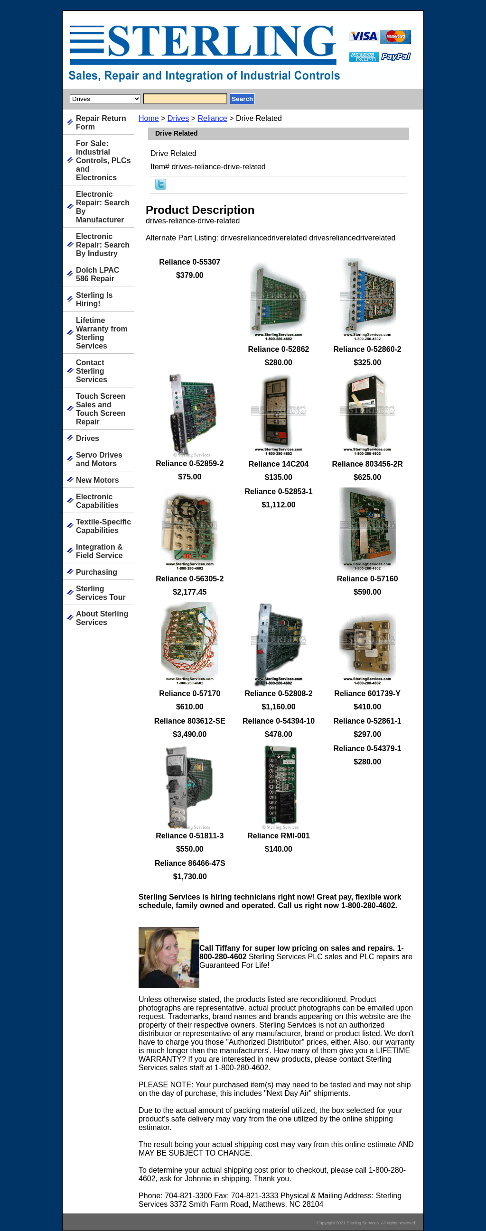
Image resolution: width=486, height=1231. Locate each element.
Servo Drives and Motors (99, 459)
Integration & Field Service (99, 551)
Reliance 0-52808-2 (278, 693)
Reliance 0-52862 (278, 349)
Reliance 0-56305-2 (190, 579)
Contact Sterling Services (91, 371)
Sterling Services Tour (101, 593)
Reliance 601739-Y (367, 693)
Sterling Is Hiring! (94, 299)
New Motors (97, 480)
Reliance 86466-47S (190, 863)
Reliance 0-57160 (367, 579)
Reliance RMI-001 (278, 836)
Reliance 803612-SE (189, 721)
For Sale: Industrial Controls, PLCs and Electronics (103, 160)
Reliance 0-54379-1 (368, 748)
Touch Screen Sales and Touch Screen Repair (101, 409)
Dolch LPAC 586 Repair (97, 274)
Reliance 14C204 (278, 464)
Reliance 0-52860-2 (368, 349)
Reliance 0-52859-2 (190, 463)
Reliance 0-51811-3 (190, 836)
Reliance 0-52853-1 (278, 491)
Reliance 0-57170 (189, 693)
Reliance (212, 118)
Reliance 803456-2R (367, 464)
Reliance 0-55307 (189, 262)
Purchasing (96, 572)
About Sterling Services (102, 618)
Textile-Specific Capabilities (103, 526)
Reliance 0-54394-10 (279, 721)
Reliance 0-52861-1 (368, 721)
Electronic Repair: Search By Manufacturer (103, 207)
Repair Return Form (101, 122)
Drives (178, 118)
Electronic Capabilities (97, 501)
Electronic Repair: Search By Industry (103, 244)
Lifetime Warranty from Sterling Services (102, 333)
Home (149, 118)
